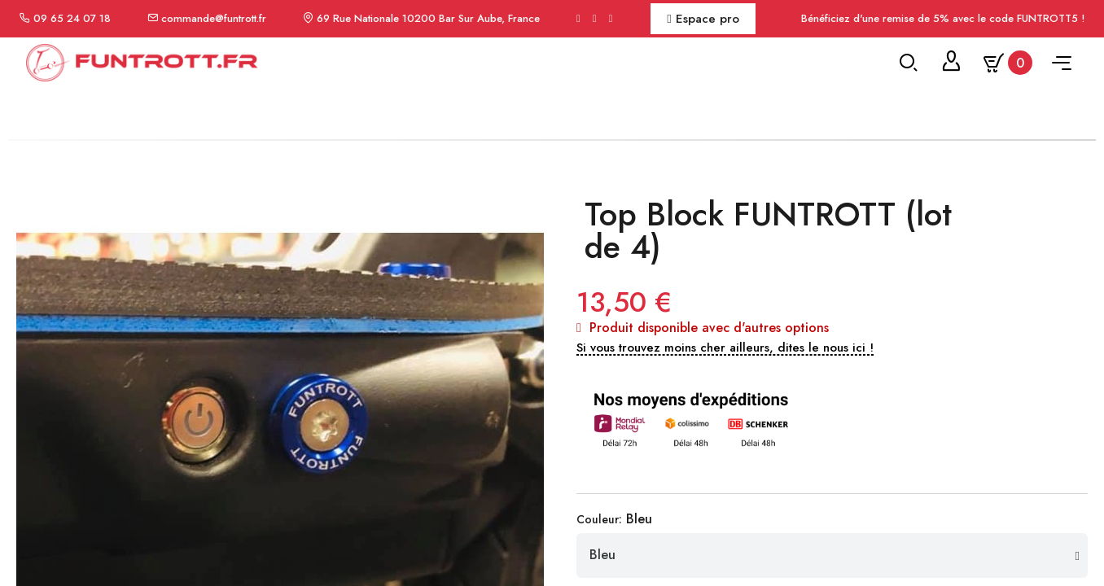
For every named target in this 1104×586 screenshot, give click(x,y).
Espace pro (702, 19)
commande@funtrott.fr (213, 18)
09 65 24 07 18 (72, 18)
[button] (725, 457)
